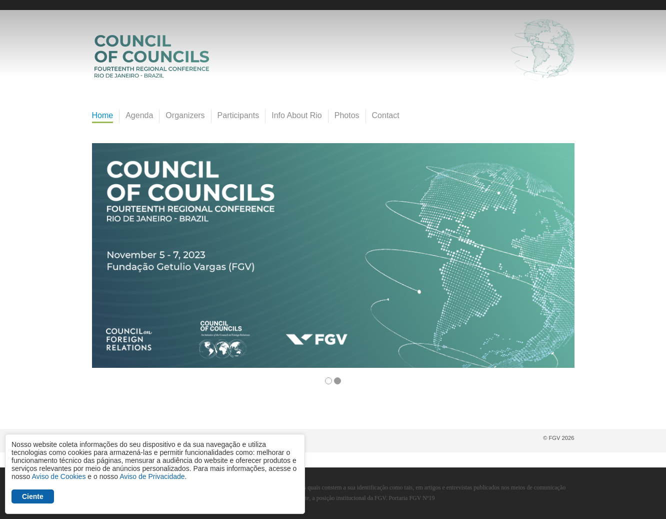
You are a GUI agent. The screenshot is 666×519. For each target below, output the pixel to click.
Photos (347, 115)
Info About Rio (297, 115)
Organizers (185, 115)
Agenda (139, 115)
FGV (324, 5)
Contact (386, 115)
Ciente (33, 496)
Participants (239, 115)
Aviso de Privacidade (152, 476)
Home (103, 115)
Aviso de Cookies (59, 476)
